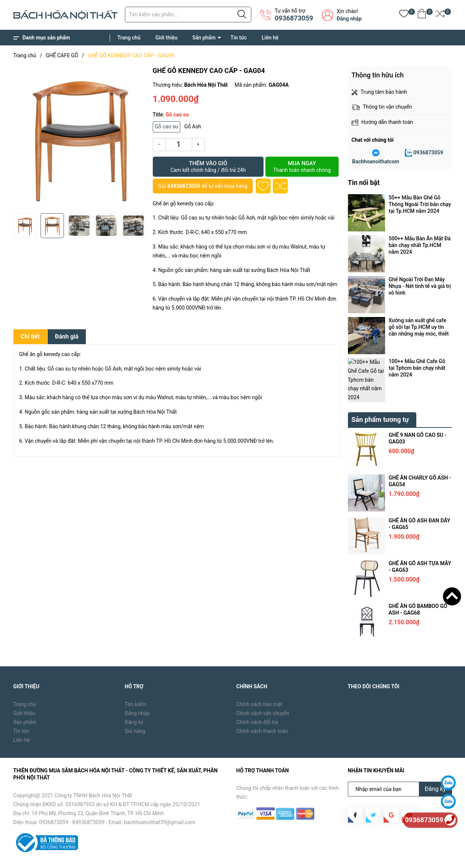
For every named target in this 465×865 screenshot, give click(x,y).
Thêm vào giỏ (208, 166)
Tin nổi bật (364, 182)
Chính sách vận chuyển (263, 689)
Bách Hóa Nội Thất (76, 854)
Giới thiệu (166, 38)
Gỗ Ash (192, 126)
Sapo (132, 854)
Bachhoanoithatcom (375, 161)
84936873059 (183, 186)
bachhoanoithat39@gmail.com (160, 798)
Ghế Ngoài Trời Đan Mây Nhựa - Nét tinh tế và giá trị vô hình (420, 286)
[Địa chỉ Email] (400, 764)
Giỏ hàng (135, 707)
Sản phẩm (204, 38)
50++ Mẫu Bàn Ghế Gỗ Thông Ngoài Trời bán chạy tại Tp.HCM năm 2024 (420, 204)
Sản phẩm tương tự (380, 395)
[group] (80, 137)
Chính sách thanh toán (262, 707)
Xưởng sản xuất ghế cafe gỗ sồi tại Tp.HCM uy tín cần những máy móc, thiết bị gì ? (419, 327)
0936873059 (294, 18)
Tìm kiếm (135, 680)
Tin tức (238, 38)
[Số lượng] (179, 144)
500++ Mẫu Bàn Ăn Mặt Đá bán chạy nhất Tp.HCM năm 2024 (420, 245)
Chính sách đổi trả (257, 698)
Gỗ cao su (166, 126)
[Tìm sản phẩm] (188, 14)
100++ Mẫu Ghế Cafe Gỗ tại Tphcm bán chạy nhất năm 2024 (417, 368)
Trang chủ (129, 38)
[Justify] (242, 14)
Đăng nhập (349, 19)
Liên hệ (270, 38)
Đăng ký (134, 698)
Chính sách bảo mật (259, 680)
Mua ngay (301, 166)
